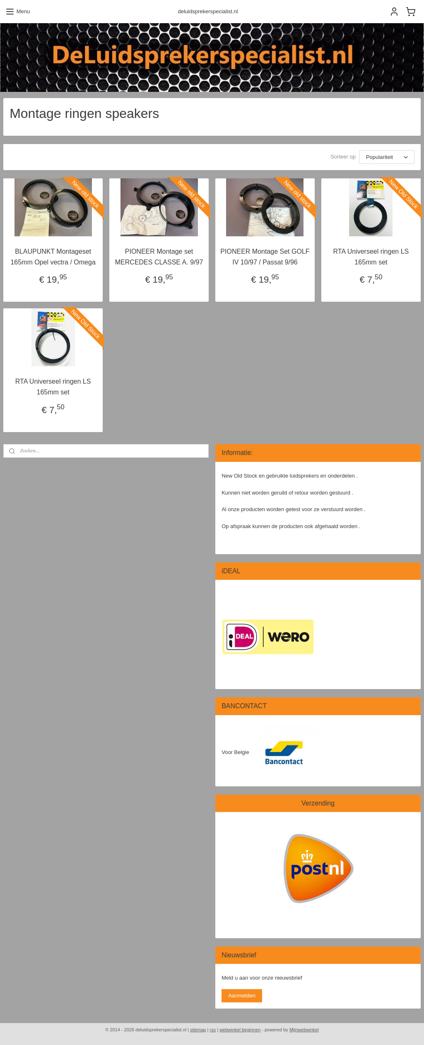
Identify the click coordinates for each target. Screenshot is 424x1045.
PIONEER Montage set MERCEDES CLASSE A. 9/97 (159, 257)
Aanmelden (241, 995)
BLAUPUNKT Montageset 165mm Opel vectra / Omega (52, 257)
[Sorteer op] (386, 157)
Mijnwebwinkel (304, 1029)
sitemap (198, 1029)
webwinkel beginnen (239, 1029)
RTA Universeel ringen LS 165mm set (371, 257)
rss (213, 1029)
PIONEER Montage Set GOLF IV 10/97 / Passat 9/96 (264, 257)
